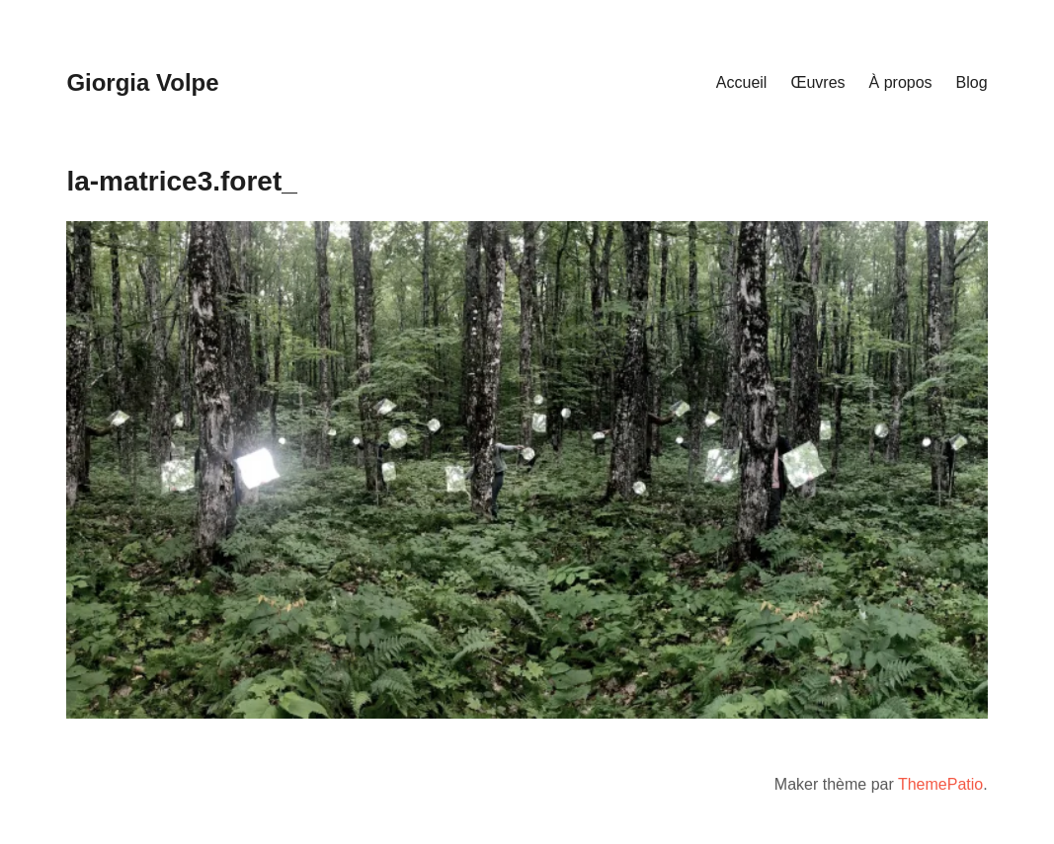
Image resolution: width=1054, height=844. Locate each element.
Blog (972, 82)
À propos (900, 82)
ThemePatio (940, 784)
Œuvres (817, 82)
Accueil (742, 82)
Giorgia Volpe (142, 82)
